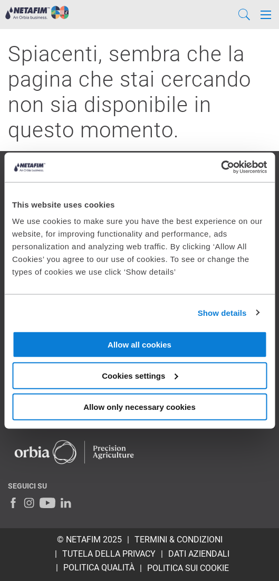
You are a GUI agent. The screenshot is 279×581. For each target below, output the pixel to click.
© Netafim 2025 (89, 540)
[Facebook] (13, 503)
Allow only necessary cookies (139, 406)
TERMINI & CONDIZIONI (178, 540)
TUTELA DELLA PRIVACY (109, 554)
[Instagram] (29, 503)
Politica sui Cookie (188, 568)
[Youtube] (47, 503)
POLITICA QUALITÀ (98, 568)
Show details (222, 312)
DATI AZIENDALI (198, 554)
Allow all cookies (139, 344)
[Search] (244, 14)
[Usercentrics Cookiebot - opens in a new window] (221, 167)
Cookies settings (140, 375)
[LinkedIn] (66, 503)
